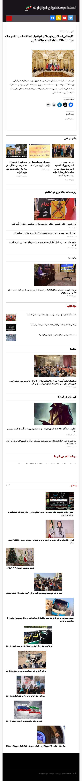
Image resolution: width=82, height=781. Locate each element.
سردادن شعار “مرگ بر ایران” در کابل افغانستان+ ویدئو (25, 696)
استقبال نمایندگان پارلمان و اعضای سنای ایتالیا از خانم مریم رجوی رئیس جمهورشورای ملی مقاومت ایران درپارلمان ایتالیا (42, 382)
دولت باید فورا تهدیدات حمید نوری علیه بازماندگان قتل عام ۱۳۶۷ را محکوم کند (45, 233)
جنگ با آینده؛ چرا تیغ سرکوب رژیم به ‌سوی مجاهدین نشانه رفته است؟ (51, 315)
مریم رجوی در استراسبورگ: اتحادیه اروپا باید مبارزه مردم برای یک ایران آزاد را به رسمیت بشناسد (63, 169)
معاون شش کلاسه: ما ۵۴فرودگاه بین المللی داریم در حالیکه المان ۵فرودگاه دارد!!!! (35, 746)
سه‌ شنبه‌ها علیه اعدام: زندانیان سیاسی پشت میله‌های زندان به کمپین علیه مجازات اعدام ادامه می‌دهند (41, 442)
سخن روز (72, 258)
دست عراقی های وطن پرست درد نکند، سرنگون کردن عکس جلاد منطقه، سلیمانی (34, 593)
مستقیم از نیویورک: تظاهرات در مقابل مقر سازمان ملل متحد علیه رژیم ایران (16, 167)
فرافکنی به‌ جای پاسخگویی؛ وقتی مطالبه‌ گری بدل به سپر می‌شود (53, 325)
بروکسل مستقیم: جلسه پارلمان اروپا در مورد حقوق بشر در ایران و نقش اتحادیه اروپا (46, 463)
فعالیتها (73, 349)
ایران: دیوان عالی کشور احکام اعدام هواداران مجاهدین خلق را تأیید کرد (44, 224)
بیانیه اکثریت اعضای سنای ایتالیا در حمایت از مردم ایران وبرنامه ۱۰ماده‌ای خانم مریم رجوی (42, 291)
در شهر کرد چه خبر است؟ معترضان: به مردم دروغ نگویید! (26, 671)
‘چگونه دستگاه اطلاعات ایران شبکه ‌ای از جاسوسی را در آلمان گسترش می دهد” (41, 430)
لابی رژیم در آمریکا (67, 397)
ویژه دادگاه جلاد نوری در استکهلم (60, 192)
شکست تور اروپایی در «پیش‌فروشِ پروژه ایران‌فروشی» (57, 335)
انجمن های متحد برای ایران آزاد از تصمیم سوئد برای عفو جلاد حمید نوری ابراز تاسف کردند (42, 243)
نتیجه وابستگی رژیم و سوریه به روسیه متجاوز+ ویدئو (24, 721)
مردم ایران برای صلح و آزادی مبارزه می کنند (39, 164)
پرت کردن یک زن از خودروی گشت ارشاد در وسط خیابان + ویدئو (29, 646)
